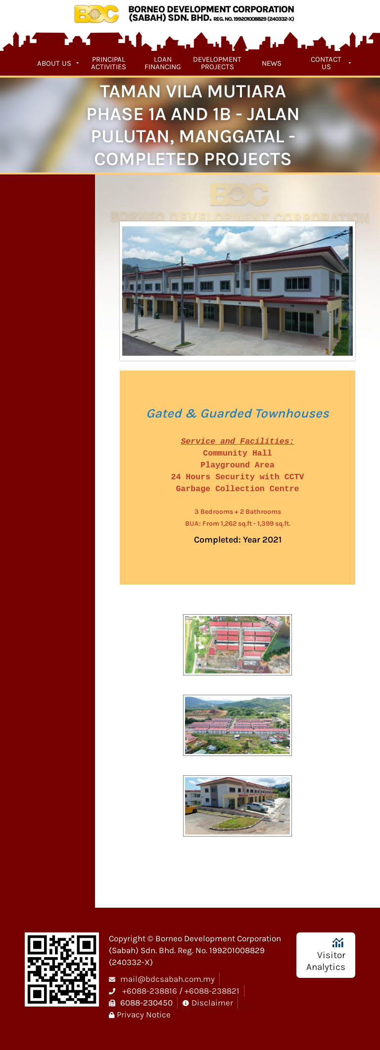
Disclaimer (212, 1003)
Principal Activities (108, 63)
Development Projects (217, 63)
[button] (237, 648)
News (272, 63)
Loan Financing (162, 63)
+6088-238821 (212, 991)
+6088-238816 (149, 991)
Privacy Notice (144, 1014)
